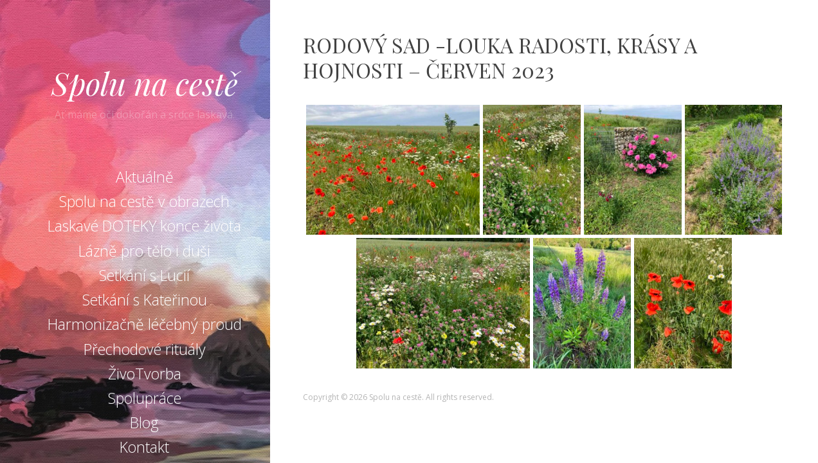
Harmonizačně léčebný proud (145, 324)
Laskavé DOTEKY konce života (144, 225)
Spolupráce (144, 398)
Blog (144, 422)
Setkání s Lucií (144, 275)
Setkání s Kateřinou (144, 299)
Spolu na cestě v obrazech (144, 201)
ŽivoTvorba (144, 373)
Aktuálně (145, 177)
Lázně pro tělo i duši (144, 251)
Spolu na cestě (144, 83)
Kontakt (144, 447)
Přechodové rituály (145, 349)
